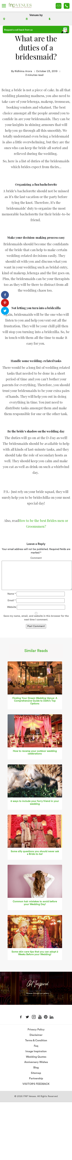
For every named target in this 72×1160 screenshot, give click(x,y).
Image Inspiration (36, 1051)
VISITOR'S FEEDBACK (36, 1084)
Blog (36, 1067)
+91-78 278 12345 (66, 5)
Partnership (36, 1078)
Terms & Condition (36, 1040)
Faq (36, 1046)
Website (11, 607)
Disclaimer (36, 1035)
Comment (36, 558)
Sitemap (36, 1073)
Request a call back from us (36, 30)
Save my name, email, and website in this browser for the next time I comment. (36, 618)
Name (11, 594)
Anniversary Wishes (36, 1062)
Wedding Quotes (36, 1057)
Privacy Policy (36, 1029)
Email (12, 600)
